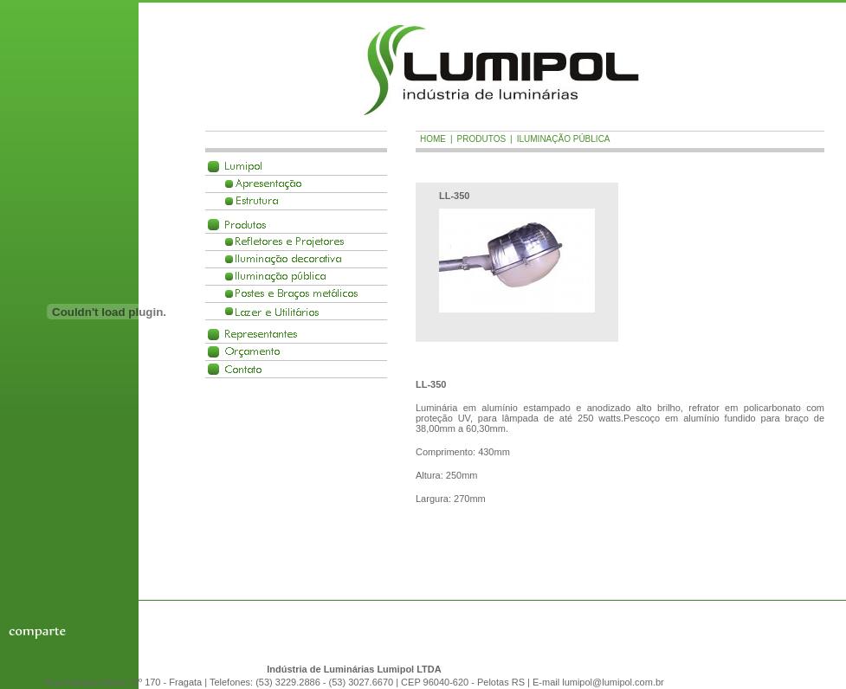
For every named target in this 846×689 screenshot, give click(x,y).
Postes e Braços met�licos (297, 294)
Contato (243, 369)
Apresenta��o (268, 184)
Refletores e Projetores (290, 242)
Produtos (245, 224)
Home (433, 139)
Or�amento (252, 352)
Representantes (261, 334)
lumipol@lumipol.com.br (613, 682)
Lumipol (243, 166)
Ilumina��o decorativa (288, 259)
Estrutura (257, 201)
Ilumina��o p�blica (281, 276)
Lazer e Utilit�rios (277, 311)
